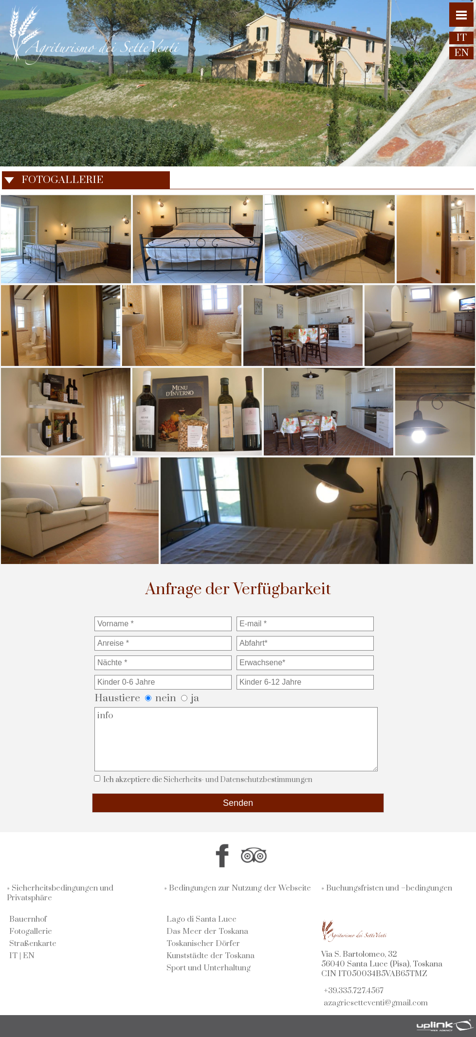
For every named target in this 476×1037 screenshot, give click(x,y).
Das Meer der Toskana (207, 931)
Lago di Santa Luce (201, 919)
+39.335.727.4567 (354, 991)
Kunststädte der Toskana (210, 956)
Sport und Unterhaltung (208, 968)
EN (29, 956)
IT (13, 956)
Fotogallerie (30, 931)
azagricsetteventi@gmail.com (376, 1003)
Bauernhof (28, 919)
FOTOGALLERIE (62, 180)
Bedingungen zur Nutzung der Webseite (240, 888)
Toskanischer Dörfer (203, 943)
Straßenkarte (32, 943)
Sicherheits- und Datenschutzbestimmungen (238, 779)
